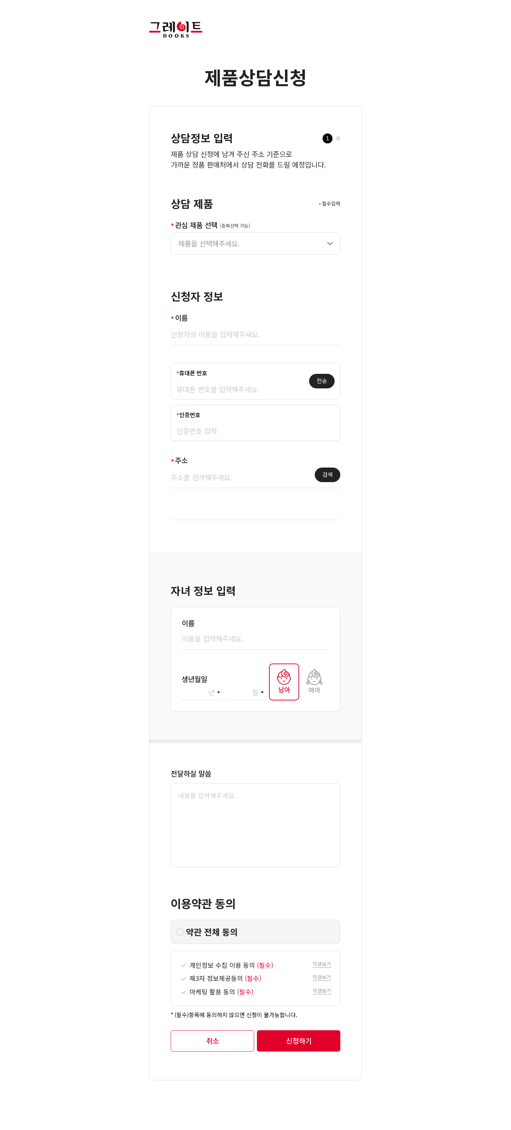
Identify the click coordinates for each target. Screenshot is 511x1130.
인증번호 (189, 414)
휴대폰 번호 (193, 373)
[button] (322, 963)
